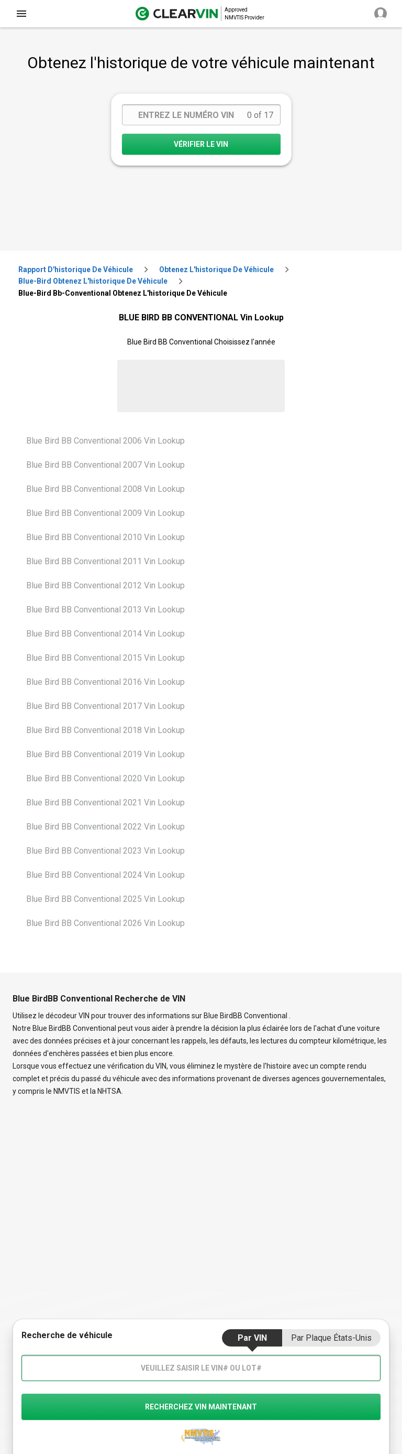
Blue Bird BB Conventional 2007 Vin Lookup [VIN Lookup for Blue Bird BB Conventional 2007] (105, 465)
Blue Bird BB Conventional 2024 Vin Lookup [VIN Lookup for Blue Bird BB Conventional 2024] (105, 875)
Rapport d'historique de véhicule (75, 269)
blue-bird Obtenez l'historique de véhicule (93, 281)
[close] (21, 14)
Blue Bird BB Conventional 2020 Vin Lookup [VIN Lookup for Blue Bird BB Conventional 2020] (105, 778)
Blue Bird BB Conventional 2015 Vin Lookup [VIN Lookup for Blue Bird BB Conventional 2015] (105, 658)
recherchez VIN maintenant (201, 1407)
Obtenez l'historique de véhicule (216, 269)
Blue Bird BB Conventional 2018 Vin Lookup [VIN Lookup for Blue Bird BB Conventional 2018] (105, 730)
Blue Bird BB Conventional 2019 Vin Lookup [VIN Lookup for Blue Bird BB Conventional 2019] (105, 754)
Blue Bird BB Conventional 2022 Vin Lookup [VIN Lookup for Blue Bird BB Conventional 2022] (105, 827)
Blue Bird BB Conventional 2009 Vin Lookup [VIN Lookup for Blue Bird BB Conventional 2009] (105, 513)
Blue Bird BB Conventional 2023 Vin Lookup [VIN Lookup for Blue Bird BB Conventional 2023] (105, 851)
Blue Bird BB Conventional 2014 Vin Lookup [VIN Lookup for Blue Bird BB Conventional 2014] (105, 634)
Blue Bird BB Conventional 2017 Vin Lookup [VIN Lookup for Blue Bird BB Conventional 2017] (105, 706)
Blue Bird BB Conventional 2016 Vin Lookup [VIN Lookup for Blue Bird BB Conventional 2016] (105, 682)
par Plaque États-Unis (331, 1338)
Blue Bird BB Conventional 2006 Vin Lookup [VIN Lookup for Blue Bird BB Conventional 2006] (105, 441)
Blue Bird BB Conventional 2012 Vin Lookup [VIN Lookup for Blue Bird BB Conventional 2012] (105, 585)
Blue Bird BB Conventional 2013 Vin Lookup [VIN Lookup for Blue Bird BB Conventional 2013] (105, 610)
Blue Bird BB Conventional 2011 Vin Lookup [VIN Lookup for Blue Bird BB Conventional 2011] (105, 561)
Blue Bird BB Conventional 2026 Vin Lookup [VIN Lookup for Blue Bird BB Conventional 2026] (105, 923)
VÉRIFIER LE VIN (201, 144)
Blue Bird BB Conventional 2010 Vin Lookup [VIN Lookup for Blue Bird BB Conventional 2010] (105, 537)
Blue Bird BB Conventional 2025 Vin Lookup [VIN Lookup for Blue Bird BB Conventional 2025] (105, 899)
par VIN (252, 1338)
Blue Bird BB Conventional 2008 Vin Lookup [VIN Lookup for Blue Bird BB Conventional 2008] (105, 489)
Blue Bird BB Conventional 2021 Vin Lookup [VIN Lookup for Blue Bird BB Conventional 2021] (105, 802)
